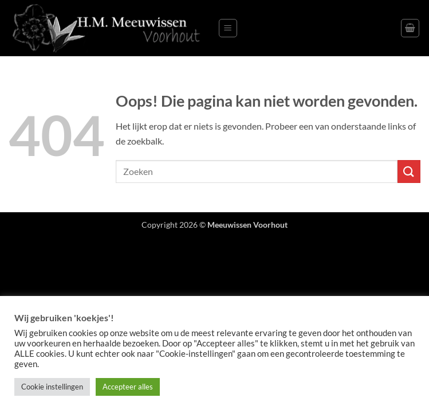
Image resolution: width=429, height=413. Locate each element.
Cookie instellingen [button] (52, 386)
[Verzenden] (408, 171)
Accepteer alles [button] (128, 386)
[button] (228, 28)
